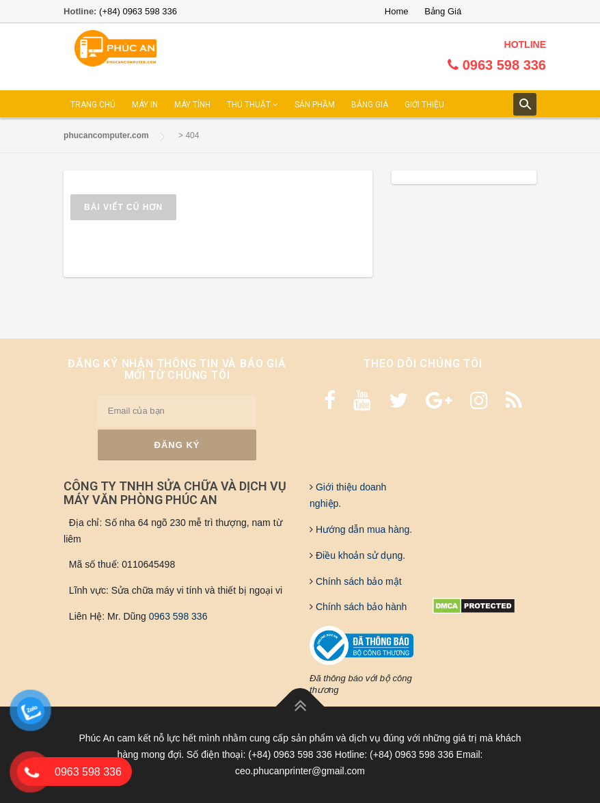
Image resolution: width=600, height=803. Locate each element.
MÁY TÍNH (192, 104)
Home (397, 11)
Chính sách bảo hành (360, 606)
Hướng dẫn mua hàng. (362, 529)
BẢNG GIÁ (369, 104)
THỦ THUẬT (252, 104)
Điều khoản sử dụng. (359, 555)
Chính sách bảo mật (357, 581)
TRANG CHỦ (92, 104)
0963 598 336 (178, 616)
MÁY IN (145, 104)
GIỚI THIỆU (424, 104)
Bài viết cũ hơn (123, 207)
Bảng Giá (442, 11)
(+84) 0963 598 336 (138, 11)
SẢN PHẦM (315, 104)
